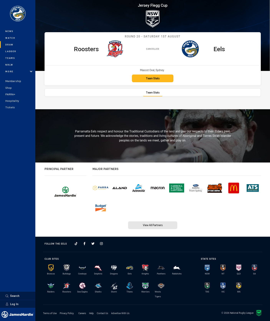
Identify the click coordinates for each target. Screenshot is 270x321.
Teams (10, 58)
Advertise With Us (120, 313)
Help (91, 313)
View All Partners (153, 225)
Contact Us (102, 313)
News (9, 31)
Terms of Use (50, 313)
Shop (8, 87)
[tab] (152, 92)
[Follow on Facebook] (84, 243)
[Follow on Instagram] (101, 243)
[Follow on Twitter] (92, 243)
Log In (12, 304)
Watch (10, 37)
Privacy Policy (67, 313)
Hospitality (12, 101)
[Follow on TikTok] (76, 243)
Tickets (10, 107)
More (18, 71)
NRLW (9, 64)
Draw (9, 44)
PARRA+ (10, 94)
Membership (13, 81)
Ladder (10, 51)
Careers (82, 313)
